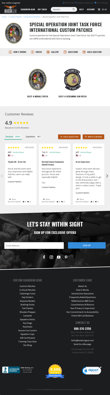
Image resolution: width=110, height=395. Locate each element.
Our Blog (27, 345)
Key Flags (27, 323)
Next (107, 176)
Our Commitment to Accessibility (82, 312)
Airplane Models (27, 301)
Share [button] (12, 200)
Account (90, 9)
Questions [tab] (30, 137)
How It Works (82, 290)
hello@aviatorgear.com (84, 3)
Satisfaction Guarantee (82, 294)
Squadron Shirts (27, 320)
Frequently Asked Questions (82, 297)
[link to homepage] (4, 17)
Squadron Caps (27, 334)
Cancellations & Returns (82, 305)
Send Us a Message (82, 344)
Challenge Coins (27, 294)
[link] (91, 372)
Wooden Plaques (27, 312)
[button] (24, 202)
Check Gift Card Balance (82, 316)
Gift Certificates (27, 338)
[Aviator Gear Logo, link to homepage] (10, 9)
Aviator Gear (37, 390)
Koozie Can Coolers (27, 331)
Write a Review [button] (95, 137)
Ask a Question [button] (70, 137)
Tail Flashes (27, 308)
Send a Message (101, 3)
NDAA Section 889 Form (82, 301)
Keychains (27, 327)
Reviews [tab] (9, 137)
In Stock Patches (27, 290)
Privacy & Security (65, 390)
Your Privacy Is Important (82, 308)
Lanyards (27, 316)
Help (81, 9)
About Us (82, 286)
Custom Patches (14, 182)
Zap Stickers (27, 297)
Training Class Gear (27, 342)
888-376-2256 (68, 3)
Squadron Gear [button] (28, 9)
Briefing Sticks (27, 305)
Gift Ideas (42, 9)
